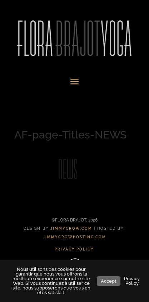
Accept (108, 281)
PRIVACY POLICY (74, 249)
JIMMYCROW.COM (71, 228)
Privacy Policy (132, 281)
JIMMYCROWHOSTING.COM (74, 237)
